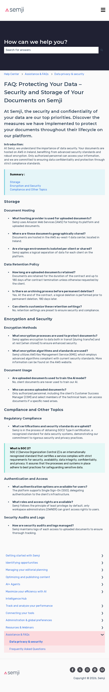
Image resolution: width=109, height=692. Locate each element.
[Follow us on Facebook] (72, 669)
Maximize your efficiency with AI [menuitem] (26, 591)
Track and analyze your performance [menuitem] (29, 605)
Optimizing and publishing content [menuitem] (28, 577)
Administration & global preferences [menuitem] (29, 620)
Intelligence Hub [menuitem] (16, 598)
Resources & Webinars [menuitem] (20, 627)
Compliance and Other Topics (28, 189)
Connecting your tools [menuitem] (20, 613)
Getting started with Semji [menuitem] (23, 555)
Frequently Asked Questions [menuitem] (27, 649)
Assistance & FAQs (37, 74)
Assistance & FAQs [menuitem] (17, 634)
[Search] (102, 50)
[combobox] (51, 50)
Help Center (11, 74)
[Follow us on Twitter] (80, 669)
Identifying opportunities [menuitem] (22, 562)
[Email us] (102, 669)
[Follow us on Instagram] (87, 669)
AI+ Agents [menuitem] (13, 584)
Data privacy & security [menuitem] (26, 641)
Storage (15, 182)
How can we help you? (35, 42)
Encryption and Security (25, 185)
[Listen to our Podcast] (95, 669)
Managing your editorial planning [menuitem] (27, 569)
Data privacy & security (69, 74)
